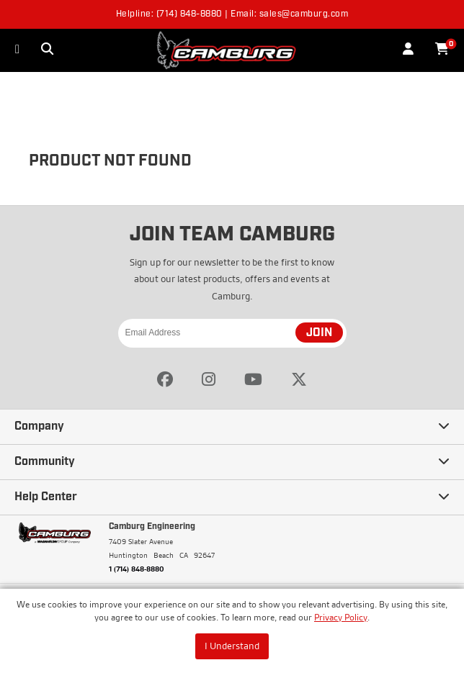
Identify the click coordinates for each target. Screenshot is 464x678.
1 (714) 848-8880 (136, 569)
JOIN (319, 333)
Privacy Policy (340, 617)
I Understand (232, 645)
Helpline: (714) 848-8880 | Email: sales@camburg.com (232, 14)
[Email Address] (232, 333)
